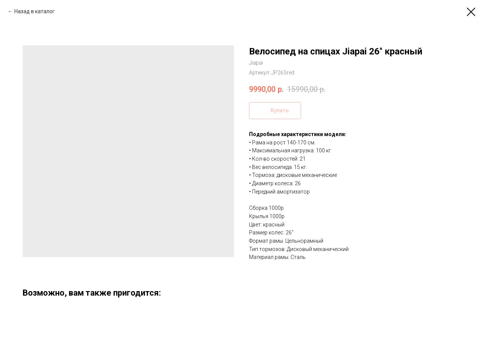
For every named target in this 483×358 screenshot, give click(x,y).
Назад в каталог (34, 11)
